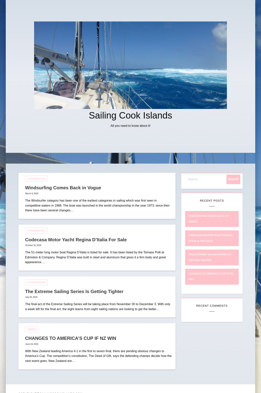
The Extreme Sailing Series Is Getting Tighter (74, 291)
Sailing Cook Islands (130, 115)
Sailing (102, 158)
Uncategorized (36, 178)
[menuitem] (87, 158)
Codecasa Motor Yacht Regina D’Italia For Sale (76, 239)
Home (87, 158)
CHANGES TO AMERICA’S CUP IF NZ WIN (144, 158)
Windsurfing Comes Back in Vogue (63, 187)
